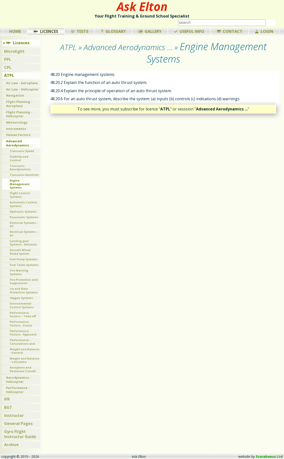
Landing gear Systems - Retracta (23, 242)
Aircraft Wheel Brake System (20, 251)
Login (264, 31)
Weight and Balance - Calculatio (24, 360)
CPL (7, 67)
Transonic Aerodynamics (20, 167)
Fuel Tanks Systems (24, 265)
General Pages (18, 423)
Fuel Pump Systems (23, 259)
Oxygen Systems (21, 298)
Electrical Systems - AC (23, 233)
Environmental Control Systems (22, 305)
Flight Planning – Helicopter (19, 114)
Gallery (150, 31)
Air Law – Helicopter (22, 89)
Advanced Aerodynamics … (19, 143)
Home (15, 31)
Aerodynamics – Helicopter (18, 379)
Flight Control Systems (20, 194)
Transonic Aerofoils (24, 175)
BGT (8, 407)
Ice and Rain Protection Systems (24, 290)
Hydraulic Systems (23, 211)
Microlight (14, 51)
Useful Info (189, 31)
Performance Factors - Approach (23, 332)
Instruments (16, 128)
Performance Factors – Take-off (23, 314)
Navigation (15, 95)
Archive (11, 444)
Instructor (14, 415)
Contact (230, 31)
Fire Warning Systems (19, 272)
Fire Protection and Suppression (24, 281)
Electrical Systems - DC (23, 224)
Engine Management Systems (19, 184)
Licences (46, 31)
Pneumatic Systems (24, 217)
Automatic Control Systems (23, 204)
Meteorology (16, 122)
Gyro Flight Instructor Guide (20, 434)
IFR (7, 399)
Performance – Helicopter (18, 390)
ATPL (9, 75)
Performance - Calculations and (22, 341)
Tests (80, 31)
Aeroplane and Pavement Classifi (23, 369)
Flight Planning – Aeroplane (19, 103)
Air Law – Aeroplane (22, 83)
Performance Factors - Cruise (21, 323)
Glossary (113, 31)
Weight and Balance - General (24, 351)
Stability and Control (19, 158)
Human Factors (18, 135)
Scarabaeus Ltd (269, 456)
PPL (7, 59)
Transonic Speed (22, 151)
